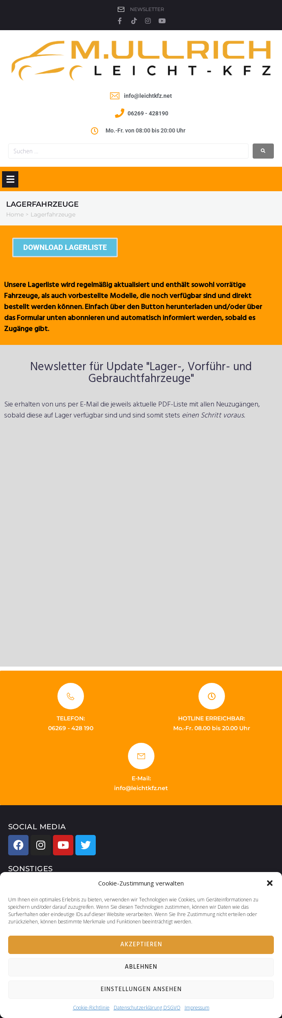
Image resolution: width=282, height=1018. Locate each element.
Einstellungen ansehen (141, 989)
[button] (270, 883)
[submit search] (263, 151)
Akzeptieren (141, 945)
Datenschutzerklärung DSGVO (147, 1007)
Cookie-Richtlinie (91, 1007)
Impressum (197, 1007)
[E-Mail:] (141, 756)
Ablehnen (141, 967)
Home (15, 214)
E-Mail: (141, 778)
